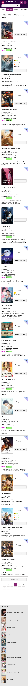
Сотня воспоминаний (8, 340)
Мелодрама (15, 47)
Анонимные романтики (9, 109)
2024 (9, 496)
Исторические (8, 566)
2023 (9, 308)
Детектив (7, 499)
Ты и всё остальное (8, 379)
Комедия (10, 47)
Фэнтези (16, 81)
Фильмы (16, 9)
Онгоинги (9, 9)
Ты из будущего (6, 305)
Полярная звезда (7, 456)
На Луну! (4, 266)
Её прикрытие (6, 493)
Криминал (7, 194)
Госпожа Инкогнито (8, 187)
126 (23, 588)
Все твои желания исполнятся (11, 148)
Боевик (6, 81)
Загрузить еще (14, 579)
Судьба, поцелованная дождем (12, 527)
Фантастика (13, 311)
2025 (9, 43)
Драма (6, 47)
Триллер (18, 194)
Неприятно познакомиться (10, 41)
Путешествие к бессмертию (11, 74)
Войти (21, 2)
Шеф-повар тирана (7, 559)
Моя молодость (6, 417)
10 (15, 588)
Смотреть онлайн (20, 34)
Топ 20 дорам (23, 9)
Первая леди (5, 226)
